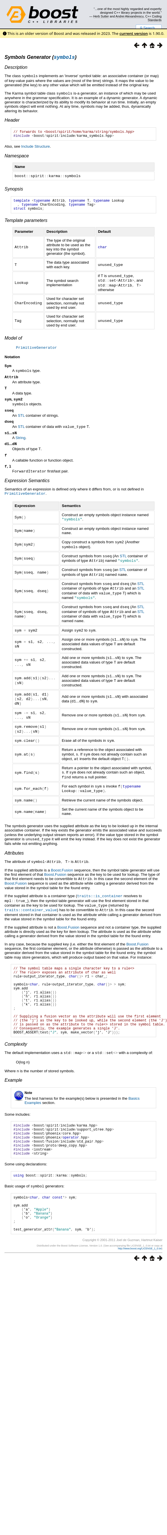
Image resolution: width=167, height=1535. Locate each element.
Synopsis (14, 190)
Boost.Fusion (62, 865)
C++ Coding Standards (153, 18)
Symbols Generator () (41, 58)
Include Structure (35, 148)
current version (133, 33)
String (21, 444)
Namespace (17, 157)
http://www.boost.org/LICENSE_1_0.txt (140, 1272)
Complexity (16, 1052)
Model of (13, 341)
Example (13, 1088)
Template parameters (26, 224)
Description (16, 68)
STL (21, 421)
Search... (149, 28)
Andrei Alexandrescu (130, 16)
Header (12, 120)
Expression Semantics (27, 488)
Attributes (14, 848)
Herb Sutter (101, 16)
